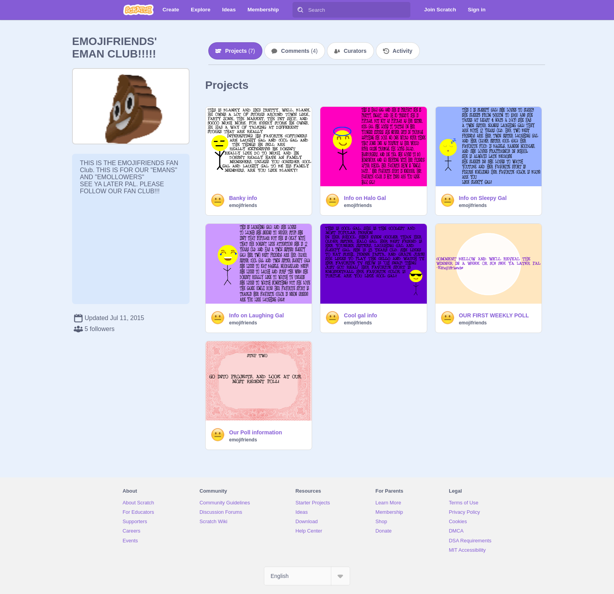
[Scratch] (138, 10)
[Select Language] (307, 576)
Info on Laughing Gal (256, 315)
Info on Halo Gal (365, 198)
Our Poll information (255, 432)
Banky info (243, 198)
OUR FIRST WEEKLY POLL (494, 315)
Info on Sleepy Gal (483, 198)
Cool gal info (360, 315)
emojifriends (243, 205)
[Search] (300, 10)
